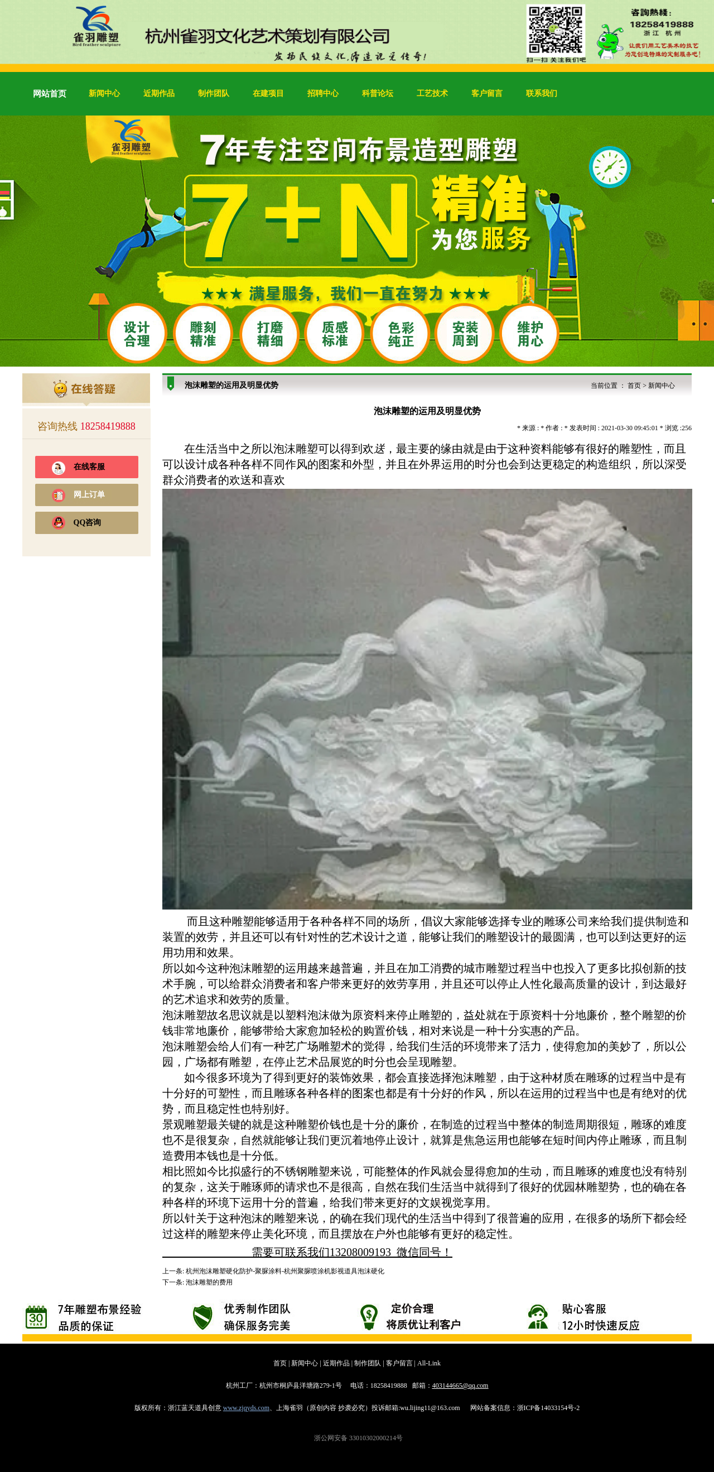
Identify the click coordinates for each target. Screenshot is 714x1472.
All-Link (429, 1363)
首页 (634, 385)
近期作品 (159, 93)
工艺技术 (432, 93)
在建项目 (268, 93)
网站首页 (49, 93)
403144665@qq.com (460, 1385)
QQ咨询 (88, 522)
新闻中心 (104, 93)
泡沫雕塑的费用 (209, 1282)
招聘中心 (323, 93)
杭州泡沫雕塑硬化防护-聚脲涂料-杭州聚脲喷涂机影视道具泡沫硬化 (285, 1271)
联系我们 (541, 93)
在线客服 (89, 467)
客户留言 (487, 93)
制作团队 (213, 93)
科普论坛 (377, 93)
